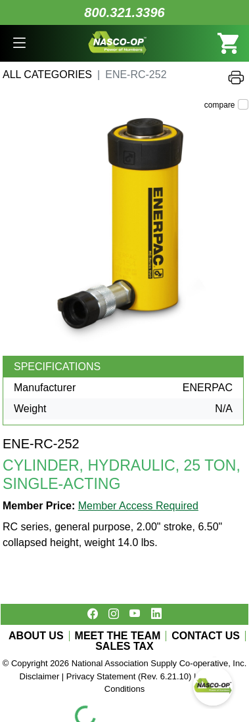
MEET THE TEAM (118, 636)
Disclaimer (40, 676)
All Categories (47, 74)
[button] (19, 43)
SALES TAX (124, 646)
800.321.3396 (124, 12)
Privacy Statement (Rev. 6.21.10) (129, 676)
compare (219, 105)
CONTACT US (205, 636)
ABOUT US (36, 636)
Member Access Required (138, 505)
